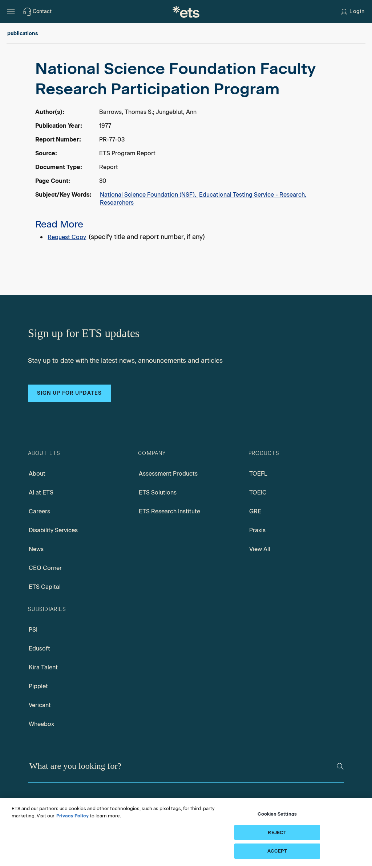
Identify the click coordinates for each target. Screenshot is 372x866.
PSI (33, 629)
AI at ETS (41, 492)
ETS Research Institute (169, 511)
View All (259, 549)
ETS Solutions (158, 492)
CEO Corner (45, 568)
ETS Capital (45, 586)
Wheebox (41, 724)
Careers (39, 511)
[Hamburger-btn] (11, 11)
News (36, 549)
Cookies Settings (277, 814)
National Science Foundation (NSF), (149, 194)
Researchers (117, 202)
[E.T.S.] (186, 12)
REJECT (277, 832)
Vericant (40, 705)
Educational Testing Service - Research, (252, 194)
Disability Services (53, 530)
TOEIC (258, 492)
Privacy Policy (72, 815)
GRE (255, 511)
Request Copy (67, 237)
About (37, 473)
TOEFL (258, 473)
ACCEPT (277, 851)
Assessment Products (168, 473)
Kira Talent (43, 667)
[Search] (340, 766)
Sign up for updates (69, 393)
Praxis (257, 530)
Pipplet (38, 686)
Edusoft (39, 648)
